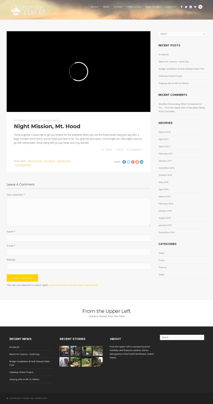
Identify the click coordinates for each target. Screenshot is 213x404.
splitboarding (23, 165)
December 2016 (166, 167)
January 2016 (165, 210)
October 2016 (165, 175)
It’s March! (164, 54)
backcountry (35, 161)
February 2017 (166, 153)
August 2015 (165, 217)
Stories (118, 6)
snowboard (63, 161)
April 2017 (163, 139)
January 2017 (165, 160)
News (106, 6)
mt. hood (50, 161)
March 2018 (164, 132)
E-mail (11, 245)
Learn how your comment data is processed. (73, 285)
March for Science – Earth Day (174, 61)
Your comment (16, 194)
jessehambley (52, 120)
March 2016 (164, 196)
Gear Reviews (153, 6)
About (95, 6)
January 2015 (165, 225)
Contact (171, 6)
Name (11, 231)
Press (162, 260)
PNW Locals (134, 6)
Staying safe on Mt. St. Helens (174, 83)
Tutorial (162, 267)
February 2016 (166, 203)
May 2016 (163, 182)
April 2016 (163, 189)
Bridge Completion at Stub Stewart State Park (181, 68)
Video (120, 149)
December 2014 (166, 232)
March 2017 (164, 146)
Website (11, 259)
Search (200, 7)
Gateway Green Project (170, 75)
